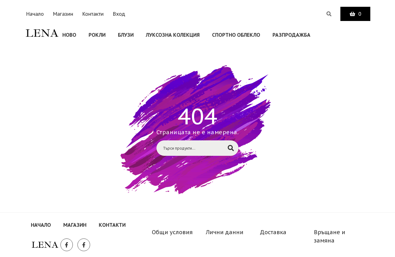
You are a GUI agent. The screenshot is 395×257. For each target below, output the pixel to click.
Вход (119, 14)
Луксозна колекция (173, 35)
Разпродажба (291, 35)
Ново (69, 35)
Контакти (93, 14)
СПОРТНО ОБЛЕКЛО (236, 35)
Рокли (97, 35)
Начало (35, 14)
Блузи (126, 35)
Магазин (63, 14)
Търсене (231, 148)
